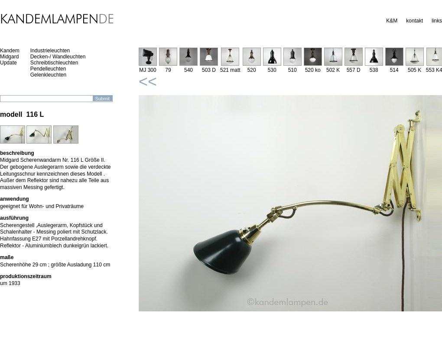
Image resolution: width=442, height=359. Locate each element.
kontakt (414, 21)
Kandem (10, 51)
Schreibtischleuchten (54, 63)
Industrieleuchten (50, 51)
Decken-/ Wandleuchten (58, 57)
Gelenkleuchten (48, 75)
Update (8, 63)
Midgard (9, 57)
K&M (391, 21)
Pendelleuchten (48, 69)
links (437, 21)
